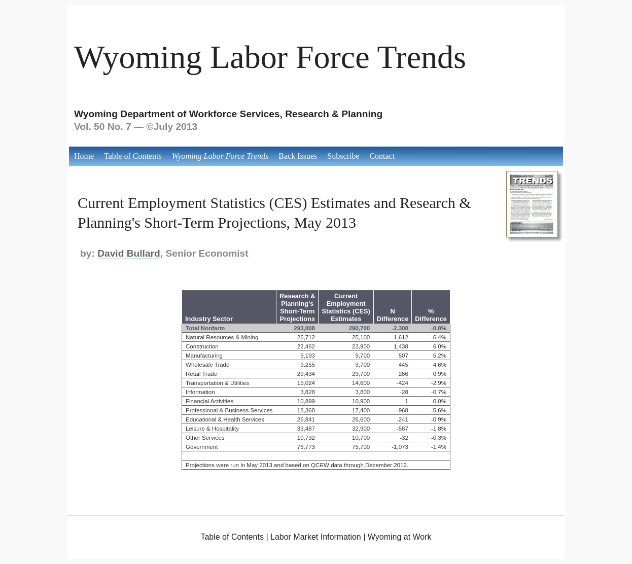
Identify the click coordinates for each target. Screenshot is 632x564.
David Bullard (128, 253)
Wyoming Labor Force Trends (270, 57)
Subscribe (343, 156)
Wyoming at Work (400, 537)
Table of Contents (133, 156)
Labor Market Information (315, 537)
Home (84, 156)
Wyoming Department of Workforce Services (177, 114)
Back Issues (297, 156)
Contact (382, 156)
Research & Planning (333, 114)
